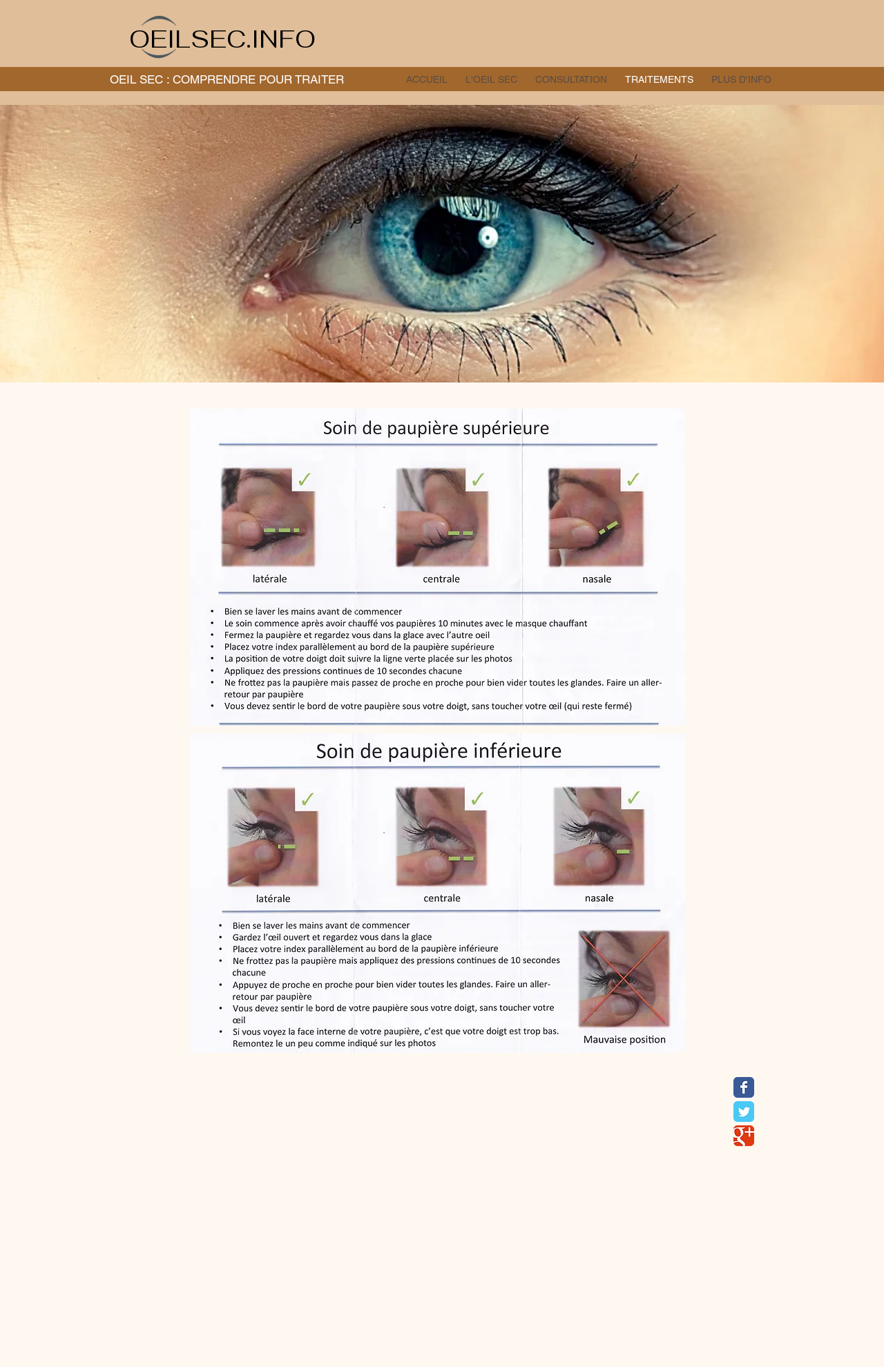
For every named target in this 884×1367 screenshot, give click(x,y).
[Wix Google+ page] (743, 1135)
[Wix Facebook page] (743, 1087)
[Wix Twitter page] (743, 1111)
